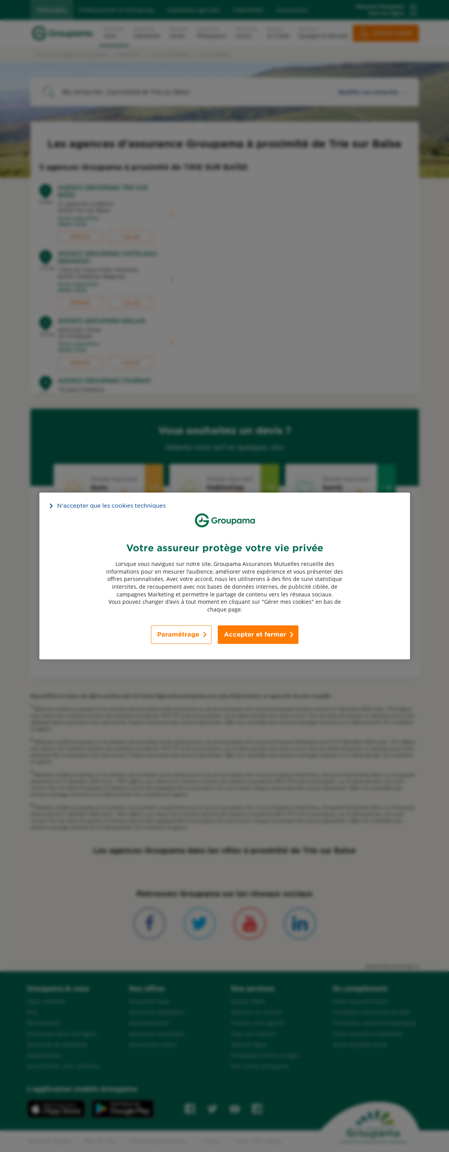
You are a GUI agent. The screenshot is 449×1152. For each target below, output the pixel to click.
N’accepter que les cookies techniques (111, 506)
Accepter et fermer (255, 634)
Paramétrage (178, 634)
